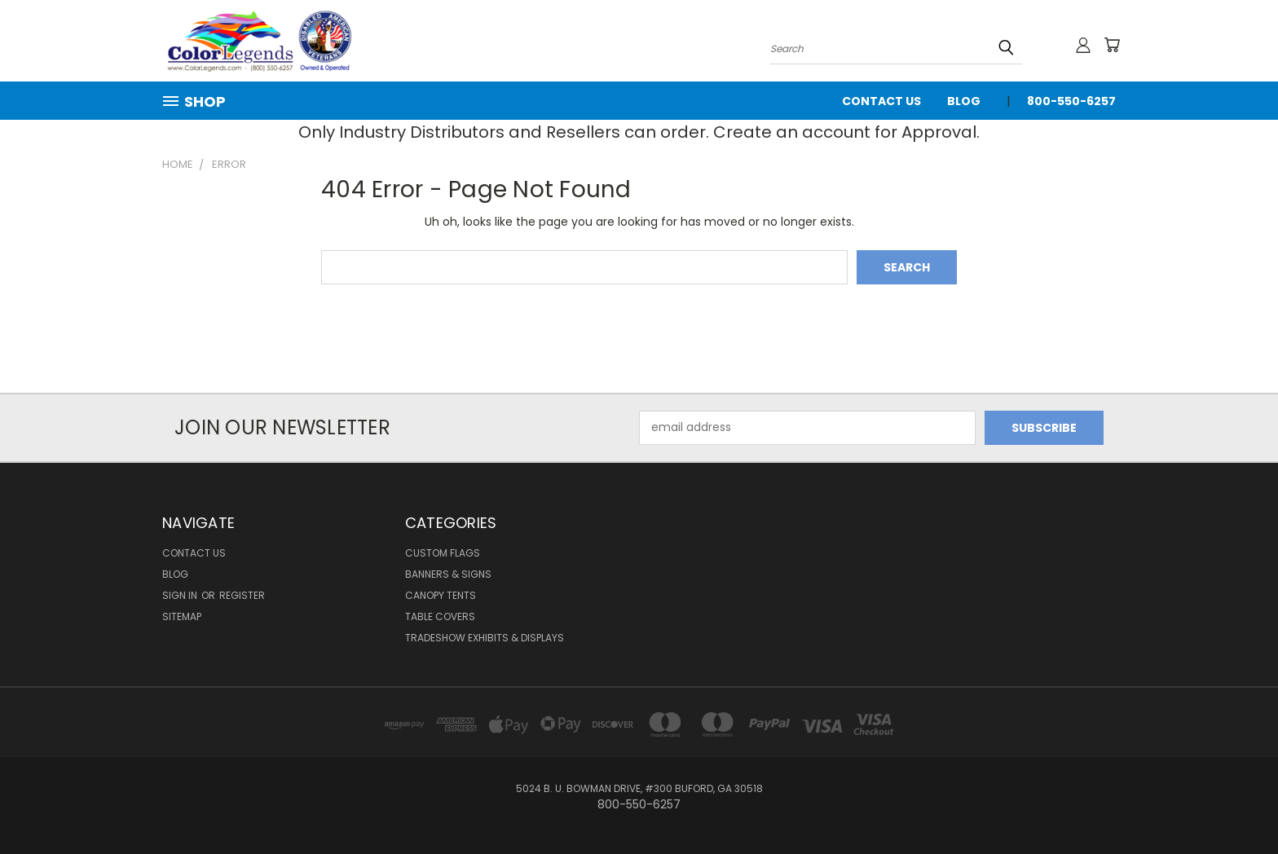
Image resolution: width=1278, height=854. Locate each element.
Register (242, 595)
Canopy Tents (440, 595)
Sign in (181, 595)
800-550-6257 (1071, 101)
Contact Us (881, 101)
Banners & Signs (448, 574)
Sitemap (181, 616)
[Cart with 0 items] (1112, 45)
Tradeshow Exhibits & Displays (484, 638)
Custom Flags (442, 553)
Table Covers (440, 616)
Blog (964, 101)
